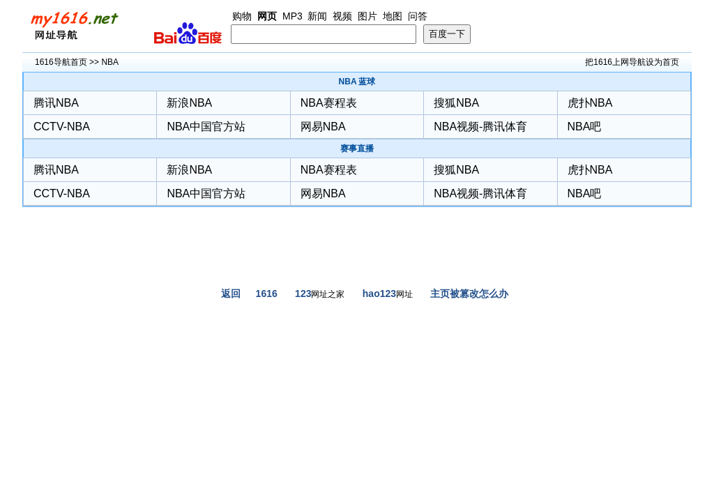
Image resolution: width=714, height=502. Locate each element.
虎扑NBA (590, 103)
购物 (242, 16)
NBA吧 (585, 126)
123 (303, 293)
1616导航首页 (61, 62)
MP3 (292, 16)
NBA (110, 62)
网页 (267, 16)
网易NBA (323, 126)
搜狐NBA (456, 103)
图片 (367, 16)
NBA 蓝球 (357, 81)
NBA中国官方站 (206, 126)
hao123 (379, 293)
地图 (392, 16)
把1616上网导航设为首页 (632, 62)
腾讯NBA (56, 103)
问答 (417, 16)
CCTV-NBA (61, 126)
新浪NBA (189, 103)
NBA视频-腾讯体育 (480, 126)
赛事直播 (357, 148)
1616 (267, 293)
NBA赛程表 (329, 103)
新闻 (317, 16)
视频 (342, 16)
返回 (231, 293)
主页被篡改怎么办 (469, 293)
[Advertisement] (357, 252)
